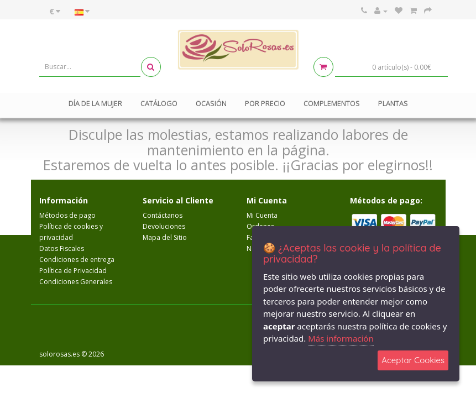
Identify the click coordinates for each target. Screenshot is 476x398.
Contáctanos (162, 215)
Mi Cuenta (262, 215)
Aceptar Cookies (412, 360)
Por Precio (265, 103)
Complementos (332, 103)
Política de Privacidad (73, 270)
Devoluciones (164, 226)
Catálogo (158, 103)
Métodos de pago (67, 215)
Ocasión (211, 103)
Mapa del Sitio (165, 237)
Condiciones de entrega (76, 259)
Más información (341, 338)
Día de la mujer (95, 103)
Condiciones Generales (75, 281)
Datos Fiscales (61, 248)
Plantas (393, 103)
